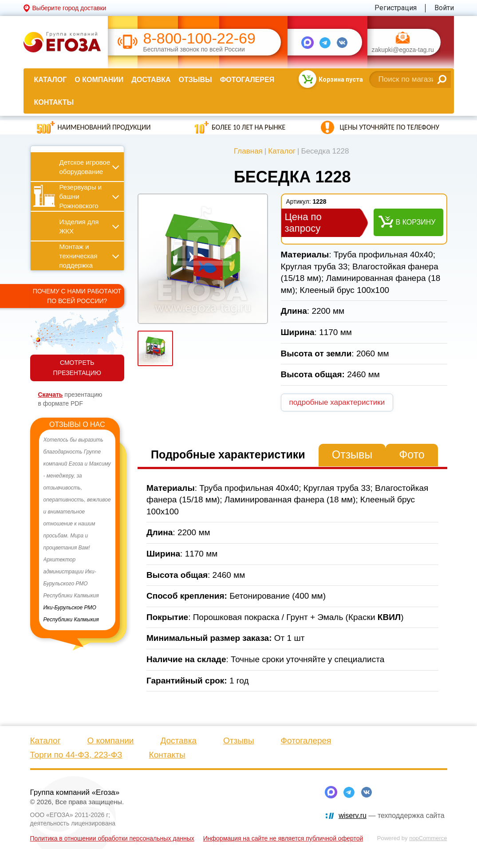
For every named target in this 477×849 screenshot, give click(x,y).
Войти (444, 8)
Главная (248, 151)
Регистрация (396, 8)
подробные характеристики (337, 402)
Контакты (54, 102)
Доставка (150, 79)
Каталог (50, 79)
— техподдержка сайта (391, 815)
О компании (99, 79)
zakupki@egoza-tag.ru (403, 49)
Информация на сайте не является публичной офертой (283, 838)
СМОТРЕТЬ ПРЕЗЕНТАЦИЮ (77, 367)
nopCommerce (428, 838)
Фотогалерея (247, 79)
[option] (77, 530)
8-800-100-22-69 (199, 38)
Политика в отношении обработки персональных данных (112, 838)
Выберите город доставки (69, 8)
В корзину (416, 222)
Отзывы (195, 79)
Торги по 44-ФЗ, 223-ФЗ (76, 754)
